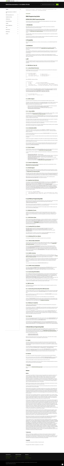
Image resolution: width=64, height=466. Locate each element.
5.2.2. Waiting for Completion (32, 302)
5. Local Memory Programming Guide (34, 198)
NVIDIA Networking (39, 9)
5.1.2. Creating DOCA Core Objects (33, 226)
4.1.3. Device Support (30, 147)
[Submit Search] (57, 4)
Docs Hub (12, 0)
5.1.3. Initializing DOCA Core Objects (33, 236)
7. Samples (28, 365)
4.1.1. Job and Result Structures (32, 68)
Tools (6, 27)
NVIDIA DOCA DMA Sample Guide (37, 366)
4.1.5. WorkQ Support (30, 167)
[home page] (8, 1)
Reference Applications (9, 25)
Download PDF (28, 13)
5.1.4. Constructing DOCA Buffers (33, 271)
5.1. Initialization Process (31, 210)
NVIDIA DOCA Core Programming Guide (36, 31)
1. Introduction (29, 24)
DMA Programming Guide (42, 10)
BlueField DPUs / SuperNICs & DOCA (48, 9)
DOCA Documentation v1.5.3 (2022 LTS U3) (11, 12)
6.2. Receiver (28, 353)
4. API (27, 59)
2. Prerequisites (29, 40)
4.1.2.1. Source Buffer (30, 111)
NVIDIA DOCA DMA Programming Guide (35, 19)
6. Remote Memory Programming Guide (35, 326)
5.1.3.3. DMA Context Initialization (33, 265)
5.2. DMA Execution (30, 283)
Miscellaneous (8, 31)
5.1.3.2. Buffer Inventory (31, 253)
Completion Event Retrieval (44, 300)
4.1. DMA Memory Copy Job (31, 65)
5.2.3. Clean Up (29, 316)
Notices (27, 370)
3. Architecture (29, 45)
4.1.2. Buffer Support (30, 98)
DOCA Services (8, 29)
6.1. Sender (28, 340)
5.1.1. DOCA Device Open (31, 217)
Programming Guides (9, 21)
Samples (7, 23)
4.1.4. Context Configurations (32, 162)
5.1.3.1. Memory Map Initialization (33, 240)
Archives (7, 33)
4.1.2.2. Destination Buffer (31, 127)
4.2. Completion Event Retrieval (32, 180)
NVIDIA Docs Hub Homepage (30, 9)
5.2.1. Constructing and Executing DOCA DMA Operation (37, 288)
